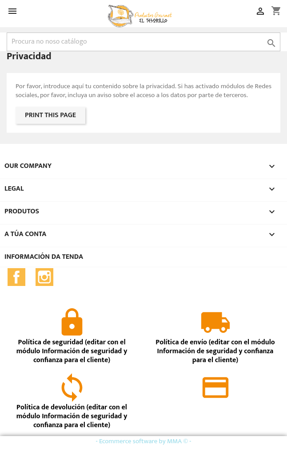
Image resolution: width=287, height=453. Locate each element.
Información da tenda (43, 257)
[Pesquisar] (143, 42)
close (265, 444)
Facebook (16, 277)
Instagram (44, 277)
